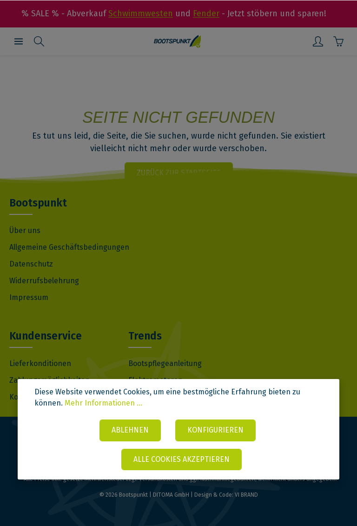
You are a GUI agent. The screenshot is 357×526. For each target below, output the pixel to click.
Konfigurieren (216, 430)
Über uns (24, 230)
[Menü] (18, 41)
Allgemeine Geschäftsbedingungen (69, 247)
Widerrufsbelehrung (44, 280)
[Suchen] (39, 41)
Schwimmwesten (140, 13)
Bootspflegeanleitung (165, 363)
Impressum (28, 297)
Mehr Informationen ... (103, 403)
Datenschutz (31, 264)
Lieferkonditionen (40, 363)
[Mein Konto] (318, 41)
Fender (206, 13)
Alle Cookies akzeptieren (181, 459)
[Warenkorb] (338, 41)
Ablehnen (130, 430)
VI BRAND (246, 495)
